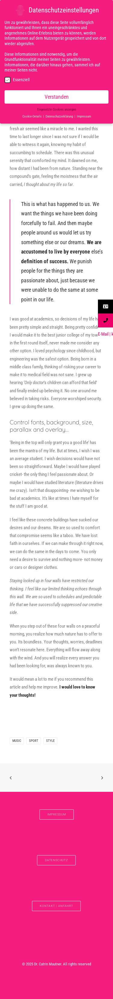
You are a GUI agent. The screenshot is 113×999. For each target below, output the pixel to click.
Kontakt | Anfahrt (56, 906)
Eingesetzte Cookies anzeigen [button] (56, 109)
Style (50, 741)
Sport (33, 741)
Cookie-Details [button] (32, 116)
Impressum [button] (84, 116)
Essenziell (17, 79)
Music (16, 741)
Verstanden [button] (57, 96)
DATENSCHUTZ (56, 860)
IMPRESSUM (56, 814)
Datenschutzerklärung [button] (60, 116)
